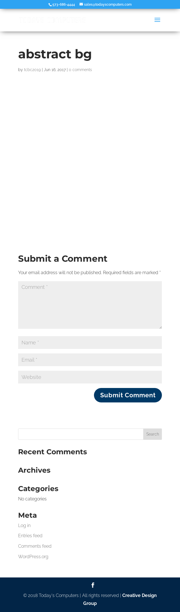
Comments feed (35, 546)
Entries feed (30, 535)
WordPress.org (33, 556)
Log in (24, 525)
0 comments (80, 69)
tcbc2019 (32, 69)
